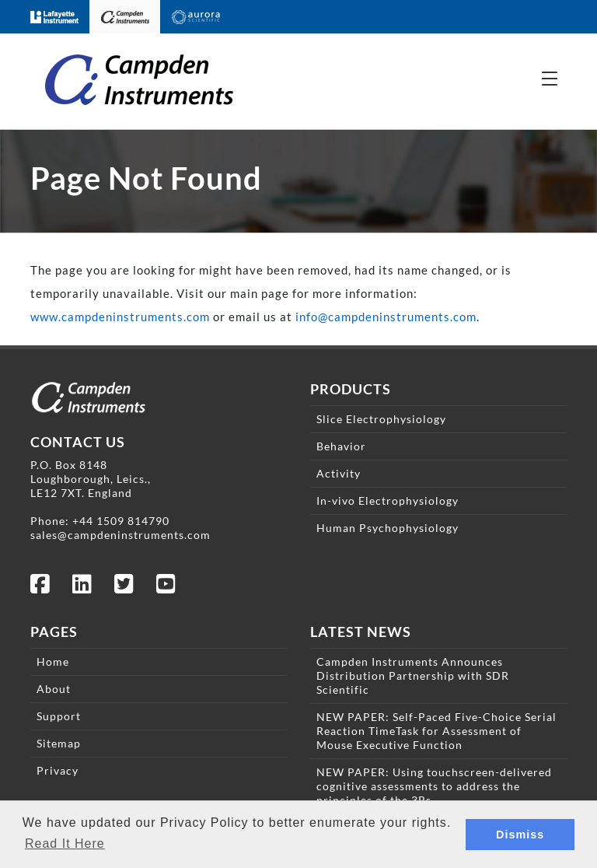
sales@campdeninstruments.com (120, 534)
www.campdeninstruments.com (120, 317)
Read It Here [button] (65, 843)
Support (59, 716)
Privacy (58, 770)
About (54, 688)
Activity (338, 473)
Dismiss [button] (520, 834)
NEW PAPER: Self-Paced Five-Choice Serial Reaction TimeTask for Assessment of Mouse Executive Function (436, 730)
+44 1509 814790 (120, 520)
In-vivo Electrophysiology (387, 500)
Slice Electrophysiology (381, 418)
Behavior (341, 446)
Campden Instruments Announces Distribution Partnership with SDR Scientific (412, 675)
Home (53, 661)
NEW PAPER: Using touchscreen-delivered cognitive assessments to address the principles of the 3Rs (434, 786)
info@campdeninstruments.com (386, 317)
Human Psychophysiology (387, 527)
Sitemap (59, 743)
